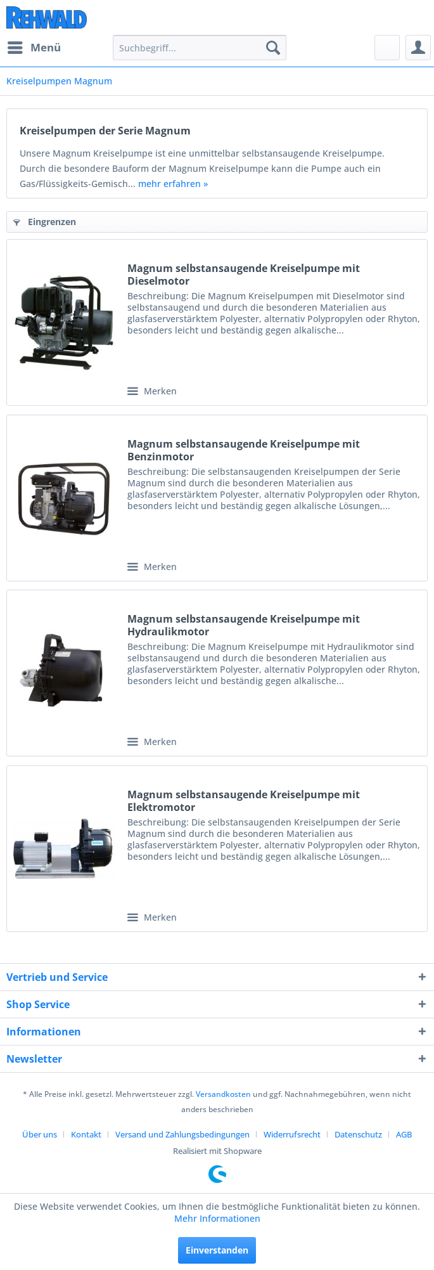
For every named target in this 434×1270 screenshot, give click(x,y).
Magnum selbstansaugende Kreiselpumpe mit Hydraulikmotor (243, 625)
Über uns (39, 1134)
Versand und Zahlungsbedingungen (182, 1134)
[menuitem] (33, 47)
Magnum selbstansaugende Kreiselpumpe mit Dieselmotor (243, 274)
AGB (404, 1134)
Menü (34, 46)
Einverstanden (217, 1250)
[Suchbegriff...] (199, 47)
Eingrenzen (44, 222)
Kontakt (86, 1134)
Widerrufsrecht (292, 1134)
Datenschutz (358, 1134)
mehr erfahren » (173, 184)
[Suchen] (273, 47)
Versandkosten (223, 1094)
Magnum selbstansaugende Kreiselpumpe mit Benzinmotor (243, 450)
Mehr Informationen (217, 1218)
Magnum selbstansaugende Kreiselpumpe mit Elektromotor (243, 800)
